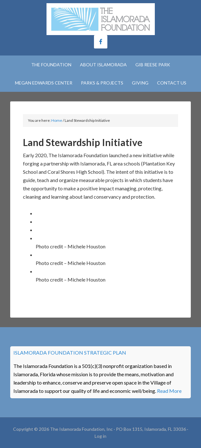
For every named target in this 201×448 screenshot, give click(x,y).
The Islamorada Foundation (100, 19)
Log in (100, 436)
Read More (169, 391)
